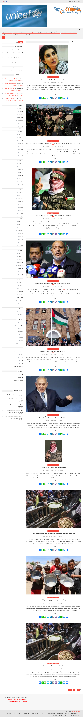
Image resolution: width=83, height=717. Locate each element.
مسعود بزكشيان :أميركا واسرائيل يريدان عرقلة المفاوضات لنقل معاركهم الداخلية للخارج (15, 64)
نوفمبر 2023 (20, 160)
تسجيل (22, 374)
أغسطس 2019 (20, 300)
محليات (15, 32)
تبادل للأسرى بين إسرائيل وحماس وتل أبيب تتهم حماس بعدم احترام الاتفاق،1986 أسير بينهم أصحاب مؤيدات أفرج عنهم (53, 143)
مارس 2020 (21, 279)
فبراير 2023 (21, 181)
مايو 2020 (21, 274)
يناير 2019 (21, 314)
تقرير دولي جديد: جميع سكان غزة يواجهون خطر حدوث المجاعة (53, 600)
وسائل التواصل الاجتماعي (18, 366)
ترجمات (50, 32)
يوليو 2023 (21, 169)
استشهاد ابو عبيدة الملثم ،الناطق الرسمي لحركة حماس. (53, 467)
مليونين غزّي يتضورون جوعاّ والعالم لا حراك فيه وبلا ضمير (53, 666)
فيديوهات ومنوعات (7, 35)
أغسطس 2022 (20, 198)
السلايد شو (57, 76)
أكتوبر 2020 (21, 259)
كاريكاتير (16, 35)
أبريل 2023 (21, 175)
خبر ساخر (21, 337)
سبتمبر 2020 (20, 262)
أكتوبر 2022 (21, 192)
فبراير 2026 (21, 108)
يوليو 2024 (21, 143)
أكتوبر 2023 (21, 163)
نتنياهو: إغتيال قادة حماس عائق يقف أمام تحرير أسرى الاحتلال (53, 417)
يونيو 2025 (21, 123)
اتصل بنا (28, 35)
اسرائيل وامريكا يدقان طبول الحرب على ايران (15, 49)
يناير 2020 (21, 285)
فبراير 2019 (21, 311)
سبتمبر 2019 (20, 297)
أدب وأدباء (64, 32)
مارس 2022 (21, 213)
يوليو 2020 (21, 268)
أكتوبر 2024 (21, 137)
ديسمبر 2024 (20, 134)
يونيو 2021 (21, 236)
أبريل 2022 (21, 210)
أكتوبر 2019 (21, 294)
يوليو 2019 (21, 303)
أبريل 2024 (21, 152)
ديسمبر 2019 (20, 288)
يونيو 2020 (21, 271)
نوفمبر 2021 (20, 224)
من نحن (22, 35)
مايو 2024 (21, 149)
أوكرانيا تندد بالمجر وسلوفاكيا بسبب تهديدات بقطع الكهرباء (14, 53)
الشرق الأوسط (22, 32)
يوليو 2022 (21, 201)
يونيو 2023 (21, 172)
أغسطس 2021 (20, 230)
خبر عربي (40, 32)
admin (47, 536)
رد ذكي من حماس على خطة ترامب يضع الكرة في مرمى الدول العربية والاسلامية (53, 283)
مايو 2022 (21, 207)
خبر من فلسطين (32, 32)
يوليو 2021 (21, 233)
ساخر (69, 32)
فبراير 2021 (21, 248)
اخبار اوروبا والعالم (7, 32)
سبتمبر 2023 (20, 166)
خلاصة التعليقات (20, 383)
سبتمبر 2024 (20, 140)
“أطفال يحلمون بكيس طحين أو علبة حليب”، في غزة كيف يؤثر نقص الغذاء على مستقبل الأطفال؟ (53, 533)
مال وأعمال (21, 357)
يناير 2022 (21, 219)
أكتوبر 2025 (21, 114)
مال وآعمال (56, 32)
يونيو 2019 (21, 306)
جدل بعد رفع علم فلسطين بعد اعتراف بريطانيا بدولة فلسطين (53, 351)
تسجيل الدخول (20, 377)
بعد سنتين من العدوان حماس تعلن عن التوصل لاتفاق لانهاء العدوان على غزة (53, 215)
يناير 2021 (21, 250)
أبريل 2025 (21, 129)
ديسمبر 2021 (20, 221)
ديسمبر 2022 (20, 187)
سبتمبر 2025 (20, 117)
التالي (70, 690)
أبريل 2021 (21, 242)
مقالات (74, 32)
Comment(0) (46, 82)
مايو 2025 (21, 126)
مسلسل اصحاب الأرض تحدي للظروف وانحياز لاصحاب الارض (53, 79)
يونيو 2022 (21, 204)
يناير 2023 (21, 184)
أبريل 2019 (21, 308)
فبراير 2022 (21, 216)
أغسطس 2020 (20, 265)
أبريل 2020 (21, 277)
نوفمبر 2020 (20, 256)
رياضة (45, 32)
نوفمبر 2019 (20, 291)
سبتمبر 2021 (20, 227)
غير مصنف (21, 349)
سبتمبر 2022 (20, 195)
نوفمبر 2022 (20, 189)
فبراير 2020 (21, 282)
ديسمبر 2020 (20, 253)
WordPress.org (20, 386)
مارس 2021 (21, 245)
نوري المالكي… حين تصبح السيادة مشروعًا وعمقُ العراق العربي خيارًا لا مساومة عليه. (14, 69)
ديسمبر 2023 (20, 158)
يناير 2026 (21, 111)
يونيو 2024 (21, 146)
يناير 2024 (21, 155)
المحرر (52, 82)
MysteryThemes (76, 711)
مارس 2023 (21, 178)
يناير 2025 (21, 131)
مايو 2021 (21, 239)
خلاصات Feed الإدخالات (18, 380)
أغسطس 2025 (20, 120)
